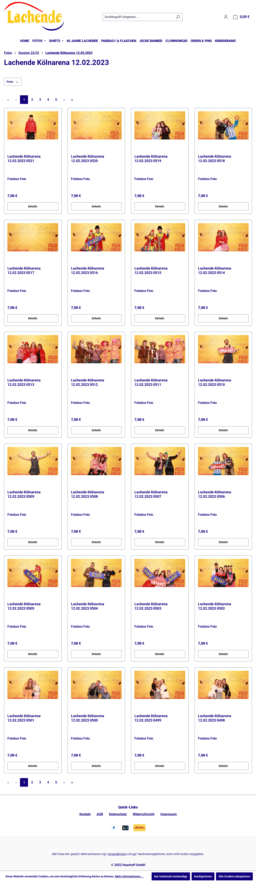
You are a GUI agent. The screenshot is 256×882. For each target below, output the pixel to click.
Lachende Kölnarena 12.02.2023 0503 (151, 606)
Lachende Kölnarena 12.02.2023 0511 (151, 382)
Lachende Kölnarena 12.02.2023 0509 (24, 494)
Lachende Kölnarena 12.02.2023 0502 (214, 606)
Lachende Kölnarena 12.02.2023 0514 (214, 270)
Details (32, 206)
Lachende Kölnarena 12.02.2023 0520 (87, 158)
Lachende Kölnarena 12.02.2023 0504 (87, 606)
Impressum (168, 814)
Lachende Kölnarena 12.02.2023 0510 (214, 382)
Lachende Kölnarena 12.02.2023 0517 (24, 270)
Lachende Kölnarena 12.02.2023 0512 (87, 382)
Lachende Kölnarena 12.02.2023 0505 (24, 606)
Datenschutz (118, 814)
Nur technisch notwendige (170, 876)
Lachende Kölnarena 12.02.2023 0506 (214, 494)
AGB (100, 814)
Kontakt (85, 814)
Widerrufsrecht (143, 814)
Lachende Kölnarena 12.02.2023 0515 (151, 270)
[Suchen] (178, 17)
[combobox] (138, 17)
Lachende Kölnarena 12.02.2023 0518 (214, 158)
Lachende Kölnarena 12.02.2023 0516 (87, 270)
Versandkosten (117, 854)
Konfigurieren (203, 876)
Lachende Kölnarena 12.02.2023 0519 (151, 158)
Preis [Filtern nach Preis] (13, 82)
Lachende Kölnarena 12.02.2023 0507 (151, 494)
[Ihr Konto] (226, 17)
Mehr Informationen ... (129, 876)
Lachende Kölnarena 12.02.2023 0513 (24, 382)
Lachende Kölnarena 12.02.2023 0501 (24, 718)
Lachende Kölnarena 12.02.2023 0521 (24, 158)
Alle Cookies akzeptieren (234, 876)
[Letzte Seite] (72, 99)
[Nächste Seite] (64, 99)
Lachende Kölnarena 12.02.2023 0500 (87, 718)
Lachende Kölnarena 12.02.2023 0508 (87, 494)
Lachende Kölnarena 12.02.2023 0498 (214, 718)
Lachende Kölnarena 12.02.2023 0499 (151, 718)
